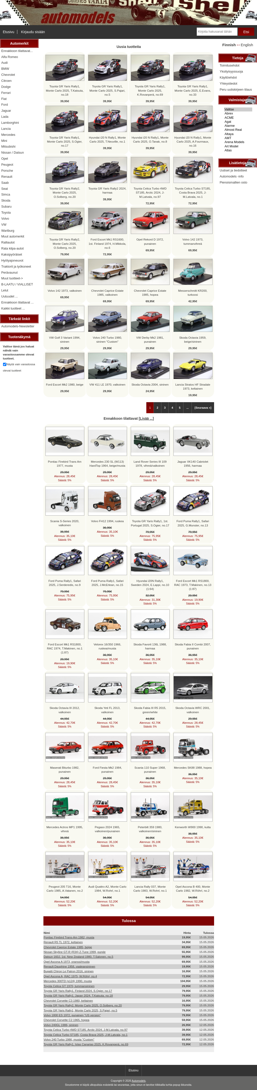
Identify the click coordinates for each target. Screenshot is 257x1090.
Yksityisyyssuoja (231, 71)
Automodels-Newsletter (17, 326)
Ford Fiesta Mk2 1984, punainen (107, 769)
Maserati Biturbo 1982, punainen (64, 769)
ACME (238, 118)
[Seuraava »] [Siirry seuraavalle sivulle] (203, 407)
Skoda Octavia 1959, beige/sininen (192, 339)
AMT (238, 138)
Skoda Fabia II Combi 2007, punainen (193, 646)
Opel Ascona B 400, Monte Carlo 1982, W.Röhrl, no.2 (192, 888)
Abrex (238, 113)
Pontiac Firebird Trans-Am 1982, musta (69, 937)
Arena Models (238, 142)
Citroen (6, 81)
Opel (4, 158)
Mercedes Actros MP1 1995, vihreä (64, 829)
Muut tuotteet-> (12, 278)
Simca (5, 194)
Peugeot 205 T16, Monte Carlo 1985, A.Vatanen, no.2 (64, 888)
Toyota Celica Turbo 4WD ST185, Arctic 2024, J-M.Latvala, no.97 (150, 192)
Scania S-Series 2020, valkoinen (64, 523)
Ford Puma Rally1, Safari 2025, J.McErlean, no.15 (107, 582)
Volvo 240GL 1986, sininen (61, 1024)
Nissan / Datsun (12, 152)
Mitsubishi (8, 146)
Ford (4, 104)
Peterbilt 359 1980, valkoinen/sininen (150, 829)
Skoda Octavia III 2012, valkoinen (64, 709)
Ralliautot (8, 242)
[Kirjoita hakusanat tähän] (217, 32)
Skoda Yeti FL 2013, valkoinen (107, 709)
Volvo (5, 218)
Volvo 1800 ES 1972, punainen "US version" (72, 1015)
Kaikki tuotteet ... (13, 308)
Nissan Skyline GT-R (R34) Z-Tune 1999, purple (75, 951)
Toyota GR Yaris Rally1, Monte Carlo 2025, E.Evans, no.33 (193, 90)
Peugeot (7, 164)
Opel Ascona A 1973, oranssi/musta (67, 961)
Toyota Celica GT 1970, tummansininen (69, 986)
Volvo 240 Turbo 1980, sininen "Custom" (107, 339)
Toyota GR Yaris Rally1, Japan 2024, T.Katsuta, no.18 (78, 995)
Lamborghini (10, 123)
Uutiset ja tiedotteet (233, 170)
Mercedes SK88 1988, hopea (193, 767)
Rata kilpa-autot (12, 248)
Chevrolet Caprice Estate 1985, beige (68, 947)
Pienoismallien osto (233, 182)
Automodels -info (232, 176)
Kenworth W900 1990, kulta (193, 827)
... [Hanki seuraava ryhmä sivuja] (187, 407)
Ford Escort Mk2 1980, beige (64, 384)
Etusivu (8, 32)
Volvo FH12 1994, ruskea (107, 521)
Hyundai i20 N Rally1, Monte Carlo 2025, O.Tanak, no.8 (150, 139)
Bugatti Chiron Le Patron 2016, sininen (69, 971)
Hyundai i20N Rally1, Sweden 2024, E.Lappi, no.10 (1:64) (150, 584)
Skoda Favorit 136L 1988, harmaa (150, 646)
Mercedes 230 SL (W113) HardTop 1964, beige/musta (107, 463)
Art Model (238, 146)
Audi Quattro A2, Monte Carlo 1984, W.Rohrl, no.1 (107, 888)
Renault (6, 176)
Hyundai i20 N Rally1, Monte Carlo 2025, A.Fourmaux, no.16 (192, 141)
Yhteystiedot (228, 83)
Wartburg (7, 230)
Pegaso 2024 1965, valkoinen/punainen (107, 829)
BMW (5, 69)
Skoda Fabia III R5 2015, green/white (150, 709)
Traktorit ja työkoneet (16, 266)
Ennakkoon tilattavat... (17, 51)
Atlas (238, 150)
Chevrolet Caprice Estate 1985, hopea (150, 292)
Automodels (139, 1080)
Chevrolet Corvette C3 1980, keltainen (68, 1000)
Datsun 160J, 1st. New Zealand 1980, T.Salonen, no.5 (78, 956)
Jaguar (6, 110)
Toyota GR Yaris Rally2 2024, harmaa (107, 190)
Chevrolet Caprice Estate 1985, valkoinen (107, 292)
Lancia (6, 129)
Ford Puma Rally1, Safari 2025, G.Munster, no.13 (192, 523)
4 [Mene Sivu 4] (172, 407)
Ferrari (6, 93)
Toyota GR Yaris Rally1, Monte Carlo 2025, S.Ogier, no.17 (64, 141)
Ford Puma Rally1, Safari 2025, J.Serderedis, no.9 (64, 582)
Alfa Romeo (9, 57)
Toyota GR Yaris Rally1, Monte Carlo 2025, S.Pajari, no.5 (107, 90)
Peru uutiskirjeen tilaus (236, 89)
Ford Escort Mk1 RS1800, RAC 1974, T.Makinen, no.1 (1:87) (65, 648)
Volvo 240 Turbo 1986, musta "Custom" (69, 1039)
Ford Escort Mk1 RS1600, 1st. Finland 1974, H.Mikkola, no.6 (107, 243)
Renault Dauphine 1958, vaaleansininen (69, 966)
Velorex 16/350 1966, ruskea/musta (107, 646)
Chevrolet (8, 75)
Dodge (6, 87)
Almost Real (238, 130)
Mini (4, 141)
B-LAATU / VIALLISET (17, 284)
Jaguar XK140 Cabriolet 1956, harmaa (192, 463)
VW (4, 224)
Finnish (229, 45)
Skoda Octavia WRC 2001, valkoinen (192, 709)
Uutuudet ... (9, 296)
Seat (4, 189)
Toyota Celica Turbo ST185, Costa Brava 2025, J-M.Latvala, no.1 (193, 192)
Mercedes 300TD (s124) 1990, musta (68, 981)
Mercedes (8, 135)
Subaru (6, 206)
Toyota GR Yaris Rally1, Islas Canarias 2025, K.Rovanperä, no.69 (86, 1044)
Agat (238, 122)
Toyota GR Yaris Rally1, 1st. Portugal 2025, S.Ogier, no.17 (150, 523)
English (247, 45)
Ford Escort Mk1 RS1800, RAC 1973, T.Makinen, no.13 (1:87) (192, 584)
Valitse (238, 109)
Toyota (6, 212)
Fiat (4, 99)
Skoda (5, 200)
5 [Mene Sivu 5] (179, 407)
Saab (5, 183)
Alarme (238, 126)
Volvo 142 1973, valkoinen (65, 290)
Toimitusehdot (229, 65)
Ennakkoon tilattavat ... (17, 302)
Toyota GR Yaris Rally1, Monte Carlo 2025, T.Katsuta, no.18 (65, 90)
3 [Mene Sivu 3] (165, 407)
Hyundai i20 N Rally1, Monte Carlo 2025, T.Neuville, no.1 (107, 139)
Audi (4, 63)
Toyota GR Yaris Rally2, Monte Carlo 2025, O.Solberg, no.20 (64, 192)
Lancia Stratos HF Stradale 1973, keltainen (192, 386)
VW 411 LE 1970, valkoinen (107, 384)
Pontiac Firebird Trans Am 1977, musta (64, 463)
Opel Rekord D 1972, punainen (150, 241)
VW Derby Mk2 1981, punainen (150, 339)
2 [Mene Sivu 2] (157, 407)
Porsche (7, 170)
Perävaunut (9, 272)
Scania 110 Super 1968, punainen (150, 769)
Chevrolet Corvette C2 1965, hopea (66, 1019)
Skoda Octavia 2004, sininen (150, 384)
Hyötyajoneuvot (12, 260)
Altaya (238, 134)
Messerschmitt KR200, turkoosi (193, 292)
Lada (4, 116)
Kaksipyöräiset (11, 254)
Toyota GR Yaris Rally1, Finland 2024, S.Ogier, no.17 (78, 990)
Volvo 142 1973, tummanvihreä (192, 241)
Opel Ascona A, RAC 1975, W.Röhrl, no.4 (70, 976)
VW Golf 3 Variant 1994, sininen (64, 339)
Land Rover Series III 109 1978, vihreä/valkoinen (150, 463)
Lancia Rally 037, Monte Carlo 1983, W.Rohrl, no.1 (150, 888)
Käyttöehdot (228, 77)
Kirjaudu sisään (33, 32)
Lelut (4, 290)
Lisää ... (146, 418)
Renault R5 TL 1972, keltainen (63, 942)
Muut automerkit (12, 236)
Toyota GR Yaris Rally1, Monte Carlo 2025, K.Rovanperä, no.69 (150, 90)
